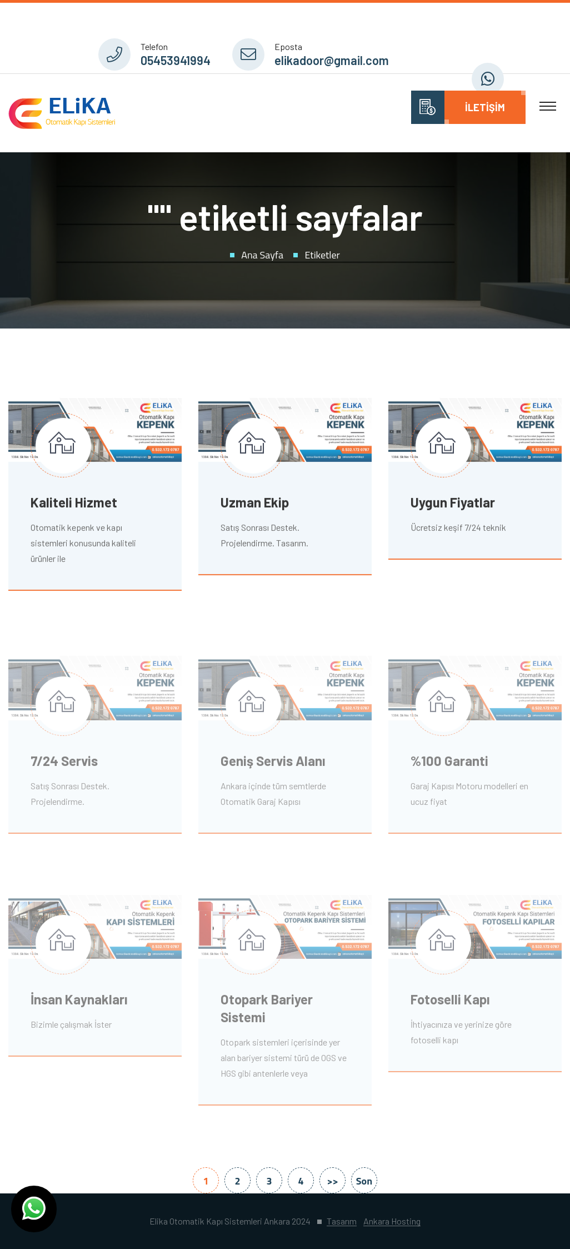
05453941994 (176, 60)
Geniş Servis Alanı (273, 763)
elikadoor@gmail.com (331, 60)
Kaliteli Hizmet (74, 503)
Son (364, 1180)
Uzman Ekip (255, 503)
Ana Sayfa (262, 254)
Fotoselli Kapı (450, 1002)
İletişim (485, 107)
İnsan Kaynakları (79, 1002)
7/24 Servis (64, 763)
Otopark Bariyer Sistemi (267, 1011)
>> (332, 1180)
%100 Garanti (449, 763)
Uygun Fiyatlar (453, 503)
